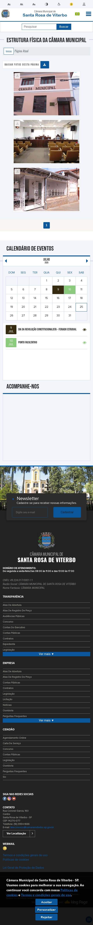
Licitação (7, 699)
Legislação (9, 650)
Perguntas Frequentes (15, 716)
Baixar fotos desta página (22, 64)
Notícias (7, 705)
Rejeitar (46, 917)
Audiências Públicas (14, 616)
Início (9, 51)
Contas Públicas (11, 633)
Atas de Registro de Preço (17, 611)
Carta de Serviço (12, 743)
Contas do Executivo (14, 627)
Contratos (8, 639)
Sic (4, 777)
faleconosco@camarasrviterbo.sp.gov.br (32, 827)
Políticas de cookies (16, 859)
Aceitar (46, 902)
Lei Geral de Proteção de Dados (23, 867)
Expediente (9, 644)
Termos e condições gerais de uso (25, 855)
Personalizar (46, 909)
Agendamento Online (14, 738)
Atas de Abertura (12, 605)
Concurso (8, 622)
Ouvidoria (8, 710)
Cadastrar (67, 512)
